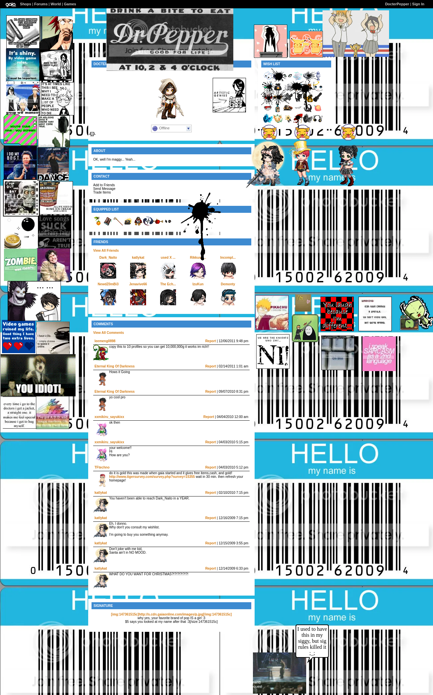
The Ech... (168, 284)
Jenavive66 (138, 284)
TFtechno (102, 467)
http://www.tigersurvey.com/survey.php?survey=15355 (152, 477)
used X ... (168, 257)
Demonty (228, 284)
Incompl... (228, 257)
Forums (41, 4)
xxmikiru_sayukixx (109, 417)
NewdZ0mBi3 (108, 284)
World (56, 4)
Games (70, 4)
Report (210, 341)
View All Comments (108, 333)
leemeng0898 (105, 341)
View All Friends (106, 250)
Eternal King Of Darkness (115, 366)
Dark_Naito (108, 257)
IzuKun (197, 284)
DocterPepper (397, 4)
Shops (25, 4)
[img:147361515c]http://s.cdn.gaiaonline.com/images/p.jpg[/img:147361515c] (171, 614)
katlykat (138, 257)
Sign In (418, 4)
